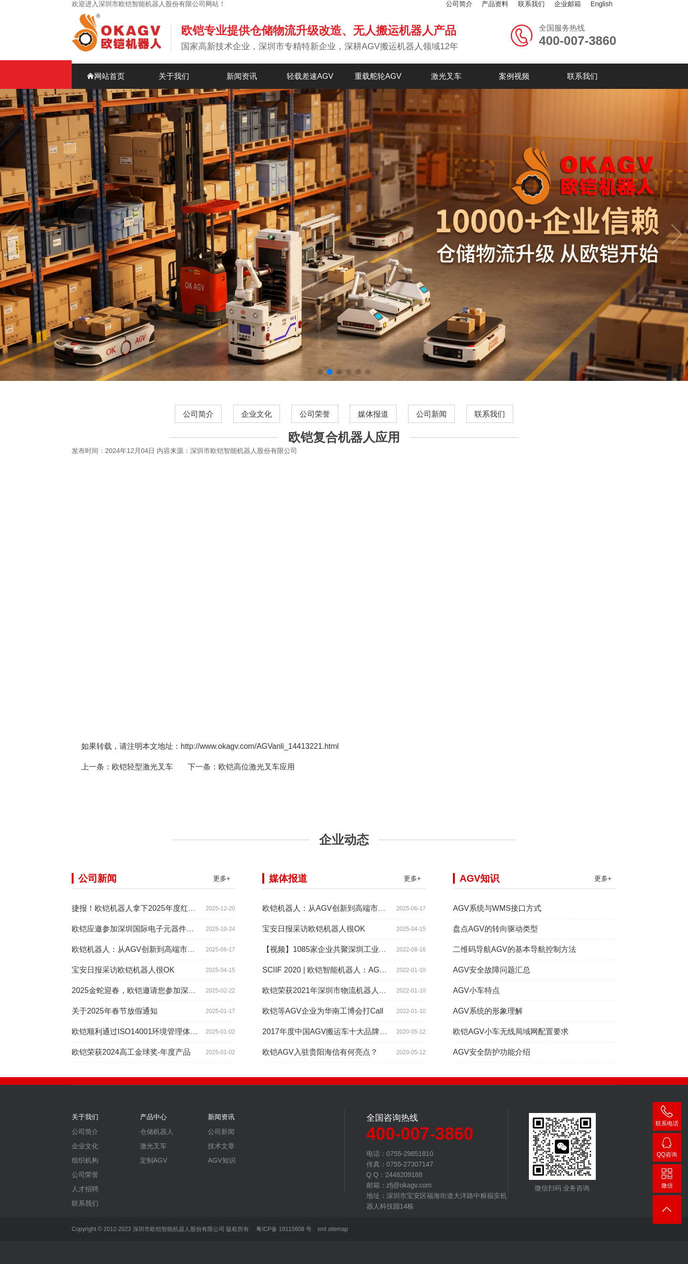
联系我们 (582, 69)
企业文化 (256, 422)
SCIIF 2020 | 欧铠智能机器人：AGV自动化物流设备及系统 (361, 977)
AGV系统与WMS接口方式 (497, 916)
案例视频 (514, 69)
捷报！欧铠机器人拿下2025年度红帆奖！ (141, 916)
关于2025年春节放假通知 (115, 1019)
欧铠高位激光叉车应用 (256, 774)
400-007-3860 (667, 1118)
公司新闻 (431, 422)
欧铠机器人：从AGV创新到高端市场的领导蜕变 (152, 957)
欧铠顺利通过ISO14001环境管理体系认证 (142, 1039)
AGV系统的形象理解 (488, 1019)
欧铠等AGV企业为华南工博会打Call (322, 1019)
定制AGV (154, 1168)
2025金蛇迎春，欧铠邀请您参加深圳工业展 (145, 998)
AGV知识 (222, 1168)
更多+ (221, 886)
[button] (320, 364)
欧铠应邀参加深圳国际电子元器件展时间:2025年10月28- (167, 936)
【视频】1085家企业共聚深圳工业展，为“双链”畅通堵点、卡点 (368, 957)
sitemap (338, 1229)
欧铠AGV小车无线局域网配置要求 (511, 1039)
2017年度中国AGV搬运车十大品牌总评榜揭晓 (340, 1039)
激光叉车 (446, 69)
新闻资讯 (241, 69)
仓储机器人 (156, 1139)
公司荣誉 (315, 422)
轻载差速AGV (310, 69)
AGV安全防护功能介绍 (491, 1060)
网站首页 (105, 69)
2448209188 (667, 1149)
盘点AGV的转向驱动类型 (495, 936)
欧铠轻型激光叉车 (142, 774)
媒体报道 (373, 422)
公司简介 (198, 422)
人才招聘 (85, 1196)
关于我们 (174, 69)
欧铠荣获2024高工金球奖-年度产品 (131, 1060)
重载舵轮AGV (378, 69)
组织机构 (85, 1168)
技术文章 (221, 1153)
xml (321, 1229)
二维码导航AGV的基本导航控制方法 (514, 957)
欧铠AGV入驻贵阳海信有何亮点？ (320, 1060)
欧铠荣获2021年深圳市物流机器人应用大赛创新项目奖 (355, 998)
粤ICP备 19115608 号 (283, 1229)
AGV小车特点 (476, 998)
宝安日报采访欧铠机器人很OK (123, 977)
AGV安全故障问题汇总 (491, 977)
